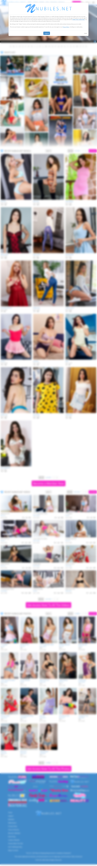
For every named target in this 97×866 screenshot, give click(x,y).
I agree (46, 33)
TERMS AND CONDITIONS (78, 19)
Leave (85, 33)
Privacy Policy (66, 27)
